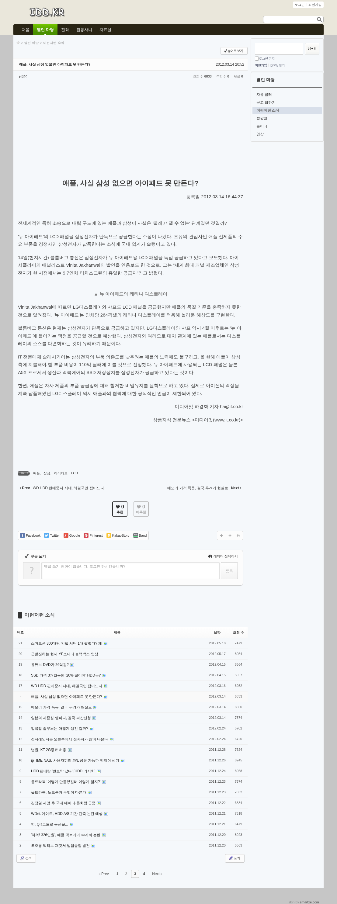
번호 (20, 632)
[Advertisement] (130, 130)
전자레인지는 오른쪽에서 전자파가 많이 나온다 (70, 739)
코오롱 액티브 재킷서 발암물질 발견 (61, 845)
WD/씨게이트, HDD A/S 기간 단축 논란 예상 (67, 814)
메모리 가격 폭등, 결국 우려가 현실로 (62, 707)
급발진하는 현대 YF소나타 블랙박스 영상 (64, 654)
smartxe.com (309, 902)
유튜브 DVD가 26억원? (50, 665)
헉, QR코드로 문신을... (50, 824)
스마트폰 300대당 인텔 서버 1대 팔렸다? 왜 (67, 643)
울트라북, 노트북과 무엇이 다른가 (59, 792)
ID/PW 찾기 (277, 65)
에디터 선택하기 (223, 556)
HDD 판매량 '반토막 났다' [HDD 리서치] (63, 771)
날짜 (217, 632)
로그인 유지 (267, 58)
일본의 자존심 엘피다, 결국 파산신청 (61, 718)
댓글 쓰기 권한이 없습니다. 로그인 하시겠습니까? (84, 566)
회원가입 (261, 65)
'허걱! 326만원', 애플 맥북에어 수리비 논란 (66, 835)
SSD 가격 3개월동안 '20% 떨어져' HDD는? (66, 675)
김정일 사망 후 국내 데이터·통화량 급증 (63, 803)
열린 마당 (31, 42)
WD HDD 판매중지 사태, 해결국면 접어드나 (67, 686)
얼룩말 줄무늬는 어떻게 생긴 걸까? (60, 728)
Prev (104, 874)
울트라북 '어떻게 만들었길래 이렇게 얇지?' (66, 782)
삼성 (46, 473)
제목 (117, 632)
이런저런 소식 (53, 42)
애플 (36, 473)
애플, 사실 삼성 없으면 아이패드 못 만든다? (55, 64)
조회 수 (238, 632)
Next (157, 874)
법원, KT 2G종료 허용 (49, 750)
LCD (74, 473)
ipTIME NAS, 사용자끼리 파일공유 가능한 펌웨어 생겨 (75, 760)
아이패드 (61, 473)
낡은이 (24, 76)
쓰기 (234, 858)
